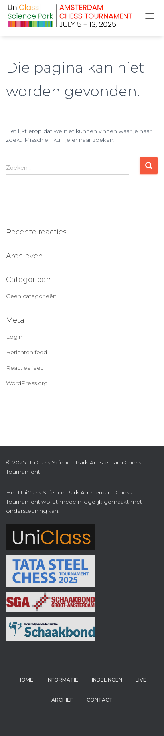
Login (14, 336)
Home (25, 680)
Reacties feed (25, 367)
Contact (100, 700)
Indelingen (107, 680)
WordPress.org (27, 383)
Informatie (62, 680)
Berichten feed (26, 352)
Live (141, 680)
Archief (62, 700)
